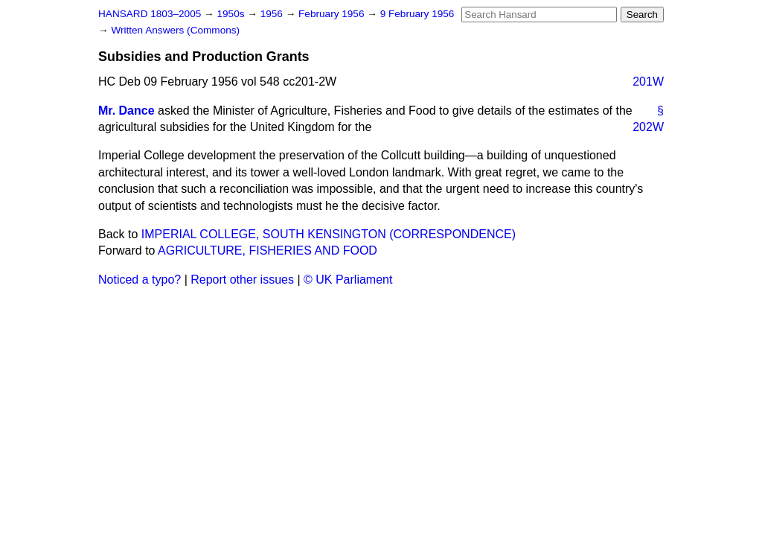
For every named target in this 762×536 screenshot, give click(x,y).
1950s (232, 13)
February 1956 (332, 13)
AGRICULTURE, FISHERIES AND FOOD (267, 250)
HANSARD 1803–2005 (149, 13)
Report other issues (242, 279)
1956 (273, 13)
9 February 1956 (417, 13)
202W (648, 127)
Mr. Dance (126, 110)
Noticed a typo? (139, 279)
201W (648, 81)
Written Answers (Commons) (175, 30)
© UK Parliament (348, 279)
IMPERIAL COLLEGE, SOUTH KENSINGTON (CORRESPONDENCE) (328, 234)
